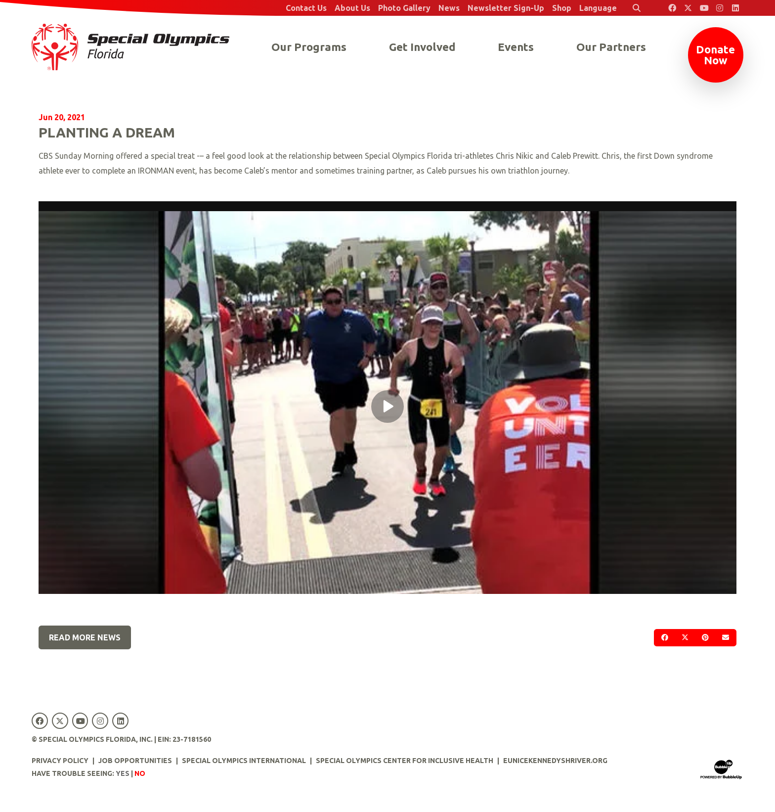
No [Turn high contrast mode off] (139, 773)
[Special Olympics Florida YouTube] (704, 8)
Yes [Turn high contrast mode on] (122, 773)
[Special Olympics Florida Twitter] (688, 8)
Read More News (85, 637)
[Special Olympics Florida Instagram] (720, 8)
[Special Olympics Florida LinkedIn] (735, 8)
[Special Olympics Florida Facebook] (672, 8)
